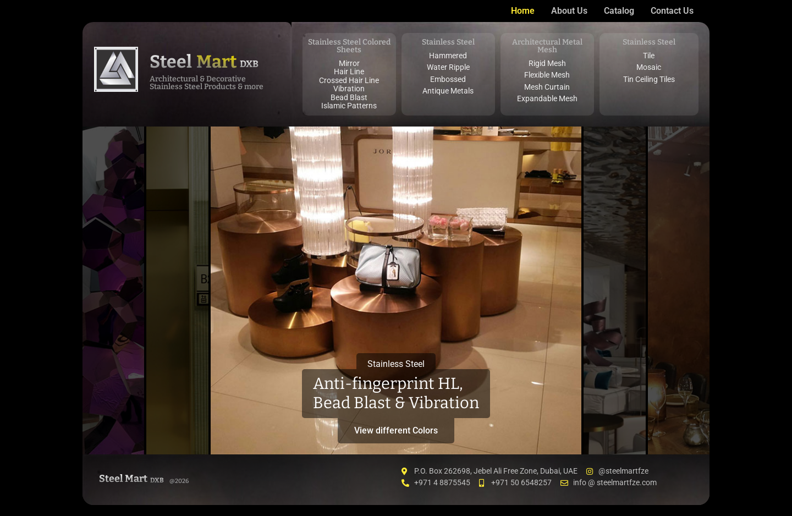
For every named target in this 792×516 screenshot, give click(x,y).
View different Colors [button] (396, 430)
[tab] (113, 290)
